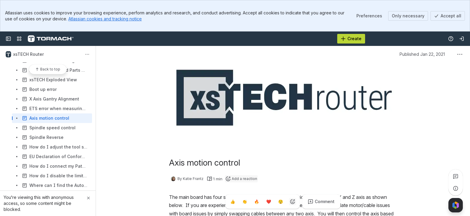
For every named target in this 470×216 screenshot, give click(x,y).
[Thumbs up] (232, 201)
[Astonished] (280, 201)
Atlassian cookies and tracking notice (105, 18)
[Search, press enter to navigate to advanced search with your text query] (220, 39)
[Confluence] (50, 39)
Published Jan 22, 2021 (422, 54)
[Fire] (256, 201)
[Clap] (244, 201)
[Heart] (268, 201)
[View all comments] (455, 176)
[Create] (351, 39)
